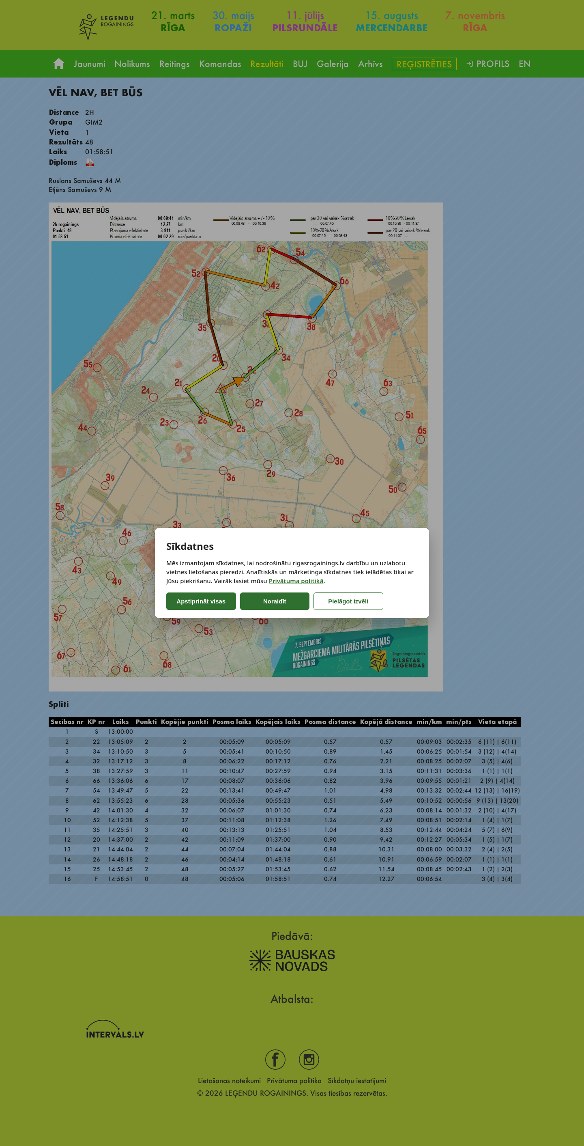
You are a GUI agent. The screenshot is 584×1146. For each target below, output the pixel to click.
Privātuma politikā (296, 581)
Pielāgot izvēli (339, 601)
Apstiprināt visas (200, 601)
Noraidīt (270, 601)
